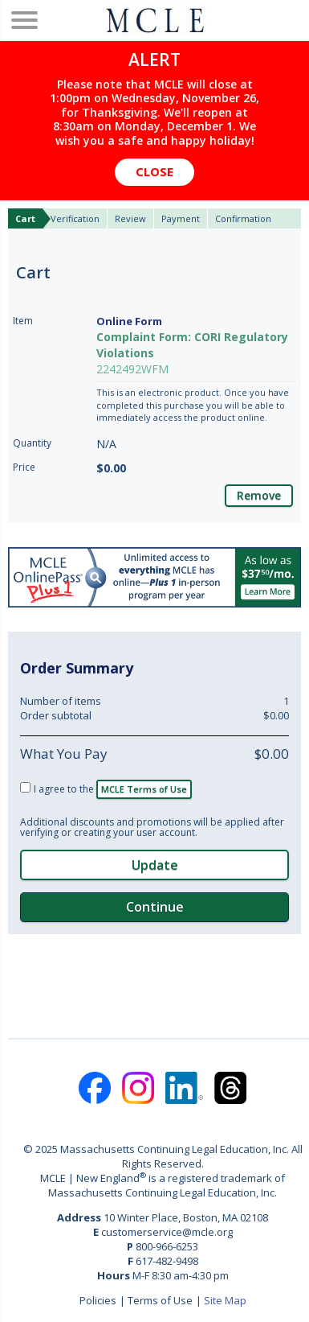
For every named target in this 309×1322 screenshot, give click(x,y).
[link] (155, 984)
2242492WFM (132, 369)
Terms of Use (160, 1300)
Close (154, 171)
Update (155, 865)
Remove (259, 495)
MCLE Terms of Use (144, 789)
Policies (97, 1300)
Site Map (225, 1300)
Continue (155, 907)
